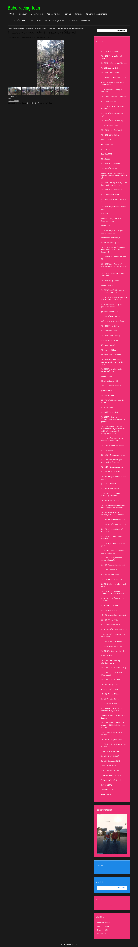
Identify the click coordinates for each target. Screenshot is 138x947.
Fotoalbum (22, 14)
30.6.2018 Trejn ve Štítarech (111, 579)
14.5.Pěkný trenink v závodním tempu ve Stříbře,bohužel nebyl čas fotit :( (113, 725)
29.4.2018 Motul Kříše (109, 620)
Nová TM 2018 (106, 656)
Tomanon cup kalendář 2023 (112, 386)
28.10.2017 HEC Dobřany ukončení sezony (110, 661)
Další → (10, 98)
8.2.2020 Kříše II (107, 407)
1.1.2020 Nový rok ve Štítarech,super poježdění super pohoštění (113, 419)
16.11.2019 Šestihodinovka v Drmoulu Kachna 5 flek (112, 439)
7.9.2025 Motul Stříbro (109, 125)
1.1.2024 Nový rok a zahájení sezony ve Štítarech (112, 231)
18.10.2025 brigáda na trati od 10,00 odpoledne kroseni (68, 20)
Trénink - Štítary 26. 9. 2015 (111, 775)
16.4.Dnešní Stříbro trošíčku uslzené (111, 733)
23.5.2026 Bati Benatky (110, 51)
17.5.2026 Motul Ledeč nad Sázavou (111, 57)
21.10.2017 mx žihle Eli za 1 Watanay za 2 (111, 673)
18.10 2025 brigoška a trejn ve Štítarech (112, 107)
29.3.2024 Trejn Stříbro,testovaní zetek (113, 208)
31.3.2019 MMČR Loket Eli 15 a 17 (114, 524)
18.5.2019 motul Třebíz (110, 500)
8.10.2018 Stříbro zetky (110, 574)
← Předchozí (12, 96)
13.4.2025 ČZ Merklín (18, 20)
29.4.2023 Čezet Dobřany (110, 335)
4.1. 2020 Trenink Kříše (110, 412)
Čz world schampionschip (96, 14)
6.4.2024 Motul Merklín (110, 195)
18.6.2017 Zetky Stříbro (110, 684)
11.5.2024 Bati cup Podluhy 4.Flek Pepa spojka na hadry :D (114, 184)
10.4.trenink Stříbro (108, 350)
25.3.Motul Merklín (108, 345)
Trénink (67, 14)
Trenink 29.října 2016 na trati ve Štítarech (113, 716)
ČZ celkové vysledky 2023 (110, 242)
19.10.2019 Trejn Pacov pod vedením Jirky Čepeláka (111, 461)
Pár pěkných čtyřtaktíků (110, 756)
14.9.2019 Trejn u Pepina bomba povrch (113, 477)
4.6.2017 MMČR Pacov (109, 689)
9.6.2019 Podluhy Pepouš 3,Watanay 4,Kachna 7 (111, 494)
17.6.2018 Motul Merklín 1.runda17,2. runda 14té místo (112, 592)
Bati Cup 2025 (106, 154)
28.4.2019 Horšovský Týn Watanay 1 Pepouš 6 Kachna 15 (113, 513)
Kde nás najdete (53, 14)
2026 (115, 905)
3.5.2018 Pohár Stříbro (109, 605)
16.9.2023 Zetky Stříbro (110, 280)
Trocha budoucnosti (109, 766)
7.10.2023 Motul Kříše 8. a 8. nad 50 (113, 258)
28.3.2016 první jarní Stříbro (111, 739)
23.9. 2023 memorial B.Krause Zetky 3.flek (112, 274)
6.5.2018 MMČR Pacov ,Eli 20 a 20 (114, 629)
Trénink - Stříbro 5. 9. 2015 (111, 780)
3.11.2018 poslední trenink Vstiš (113, 565)
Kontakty (78, 14)
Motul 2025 (105, 159)
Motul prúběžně (107, 285)
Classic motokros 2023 (109, 381)
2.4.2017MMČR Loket (109, 704)
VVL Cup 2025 (106, 140)
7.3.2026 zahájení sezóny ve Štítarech (111, 90)
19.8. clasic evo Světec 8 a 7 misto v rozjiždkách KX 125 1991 (114, 298)
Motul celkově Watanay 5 (110, 238)
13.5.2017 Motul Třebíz (110, 694)
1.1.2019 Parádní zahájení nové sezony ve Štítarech (113, 551)
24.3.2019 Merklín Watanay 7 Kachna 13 (112, 530)
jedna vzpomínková (108, 484)
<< (99, 905)
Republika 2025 (107, 144)
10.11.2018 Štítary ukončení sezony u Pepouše (111, 559)
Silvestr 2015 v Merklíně (110, 751)
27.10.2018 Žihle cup (109, 570)
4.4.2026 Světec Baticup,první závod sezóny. (112, 83)
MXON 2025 (36, 20)
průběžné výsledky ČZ (109, 312)
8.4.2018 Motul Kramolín (110, 625)
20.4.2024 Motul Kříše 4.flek (111, 190)
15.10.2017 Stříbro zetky (110, 680)
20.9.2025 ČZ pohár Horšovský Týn (112, 114)
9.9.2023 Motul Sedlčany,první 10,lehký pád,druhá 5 (112, 291)
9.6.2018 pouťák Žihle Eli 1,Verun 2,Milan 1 (113, 599)
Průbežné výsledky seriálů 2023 (113, 321)
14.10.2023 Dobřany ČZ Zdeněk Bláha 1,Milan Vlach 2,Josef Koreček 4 (113, 249)
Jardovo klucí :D (107, 390)
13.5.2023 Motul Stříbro (110, 326)
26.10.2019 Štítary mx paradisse (113, 455)
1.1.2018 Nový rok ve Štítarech (112, 651)
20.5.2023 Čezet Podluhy (110, 316)
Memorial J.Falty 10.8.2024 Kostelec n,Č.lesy (111, 219)
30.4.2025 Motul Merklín (110, 163)
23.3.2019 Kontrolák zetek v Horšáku (111, 537)
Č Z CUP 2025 (106, 149)
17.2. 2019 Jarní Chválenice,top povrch (113, 544)
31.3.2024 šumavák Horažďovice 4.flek (113, 200)
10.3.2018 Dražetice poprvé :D (112, 641)
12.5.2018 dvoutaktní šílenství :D (113, 615)
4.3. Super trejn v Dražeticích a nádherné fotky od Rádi (112, 709)
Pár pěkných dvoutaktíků (110, 761)
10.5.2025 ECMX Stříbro (110, 135)
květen (109, 905)
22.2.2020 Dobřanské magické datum (112, 401)
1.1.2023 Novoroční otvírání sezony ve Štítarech (34, 28)
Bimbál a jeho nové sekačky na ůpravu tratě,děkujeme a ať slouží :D (114, 175)
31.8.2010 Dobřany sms (110, 488)
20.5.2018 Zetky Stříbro (110, 610)
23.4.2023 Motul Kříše (109, 340)
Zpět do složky (13, 101)
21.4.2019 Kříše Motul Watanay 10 (114, 519)
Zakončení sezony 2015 (110, 770)
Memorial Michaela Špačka (111, 355)
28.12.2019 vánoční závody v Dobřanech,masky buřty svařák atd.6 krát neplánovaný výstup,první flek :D (113, 430)
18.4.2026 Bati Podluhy (110, 73)
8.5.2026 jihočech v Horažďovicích (114, 63)
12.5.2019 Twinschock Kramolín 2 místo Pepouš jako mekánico (114, 506)
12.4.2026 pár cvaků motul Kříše (113, 77)
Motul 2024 (105, 226)
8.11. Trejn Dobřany (108, 101)
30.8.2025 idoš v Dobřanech (111, 130)
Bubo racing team (24, 8)
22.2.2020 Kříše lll (108, 395)
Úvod (11, 14)
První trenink (106, 794)
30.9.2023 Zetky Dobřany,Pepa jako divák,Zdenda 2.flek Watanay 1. (114, 266)
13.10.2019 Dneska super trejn (112, 467)
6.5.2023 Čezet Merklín (110, 331)
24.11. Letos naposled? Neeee (112, 445)
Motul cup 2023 (107, 376)
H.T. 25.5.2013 (106, 785)
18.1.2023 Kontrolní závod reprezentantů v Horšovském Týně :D (112, 361)
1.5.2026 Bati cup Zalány (110, 68)
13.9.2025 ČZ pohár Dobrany (112, 120)
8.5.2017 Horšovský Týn (110, 699)
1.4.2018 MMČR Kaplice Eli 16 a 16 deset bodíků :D (114, 635)
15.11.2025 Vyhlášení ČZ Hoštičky (114, 96)
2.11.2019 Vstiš (107, 450)
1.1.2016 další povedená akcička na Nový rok (113, 745)
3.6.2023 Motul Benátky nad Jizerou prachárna (112, 305)
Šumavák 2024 (106, 214)
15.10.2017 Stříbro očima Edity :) (113, 668)
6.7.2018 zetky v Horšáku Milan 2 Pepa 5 (113, 585)
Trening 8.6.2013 (107, 790)
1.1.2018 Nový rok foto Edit (111, 646)
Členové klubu (37, 14)
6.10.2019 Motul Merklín (110, 472)
